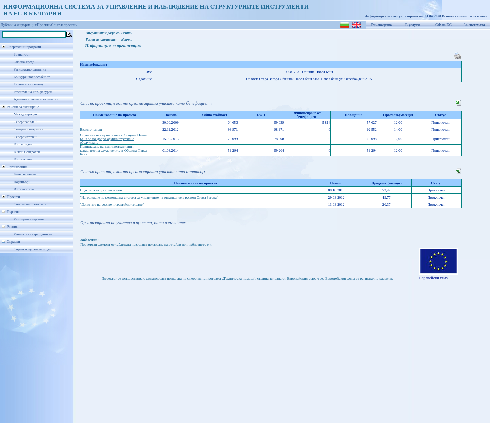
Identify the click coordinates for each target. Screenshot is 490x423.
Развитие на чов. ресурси (33, 92)
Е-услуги (412, 25)
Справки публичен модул (33, 249)
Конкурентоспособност (32, 77)
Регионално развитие (30, 69)
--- (82, 122)
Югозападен (23, 144)
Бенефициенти (25, 174)
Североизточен (25, 137)
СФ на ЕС (443, 25)
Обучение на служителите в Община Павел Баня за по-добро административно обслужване (113, 138)
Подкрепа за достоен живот (101, 190)
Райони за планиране (23, 107)
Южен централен (27, 152)
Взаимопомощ (91, 129)
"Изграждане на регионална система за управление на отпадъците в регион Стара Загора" (149, 197)
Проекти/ (44, 25)
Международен (25, 114)
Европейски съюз (433, 278)
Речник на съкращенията (33, 234)
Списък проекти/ (64, 25)
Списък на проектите (30, 204)
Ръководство (381, 25)
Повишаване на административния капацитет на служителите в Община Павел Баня (113, 150)
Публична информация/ (19, 25)
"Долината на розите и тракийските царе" (112, 204)
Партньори (22, 182)
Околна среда (24, 62)
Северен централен (28, 129)
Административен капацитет (36, 99)
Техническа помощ (28, 84)
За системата (474, 25)
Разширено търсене (29, 219)
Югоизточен (23, 159)
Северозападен (25, 122)
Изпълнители (24, 189)
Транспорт (22, 54)
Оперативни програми (24, 47)
